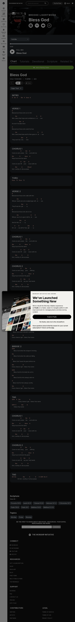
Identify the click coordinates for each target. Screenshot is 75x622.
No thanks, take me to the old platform (52, 322)
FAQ (52, 328)
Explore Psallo (52, 317)
